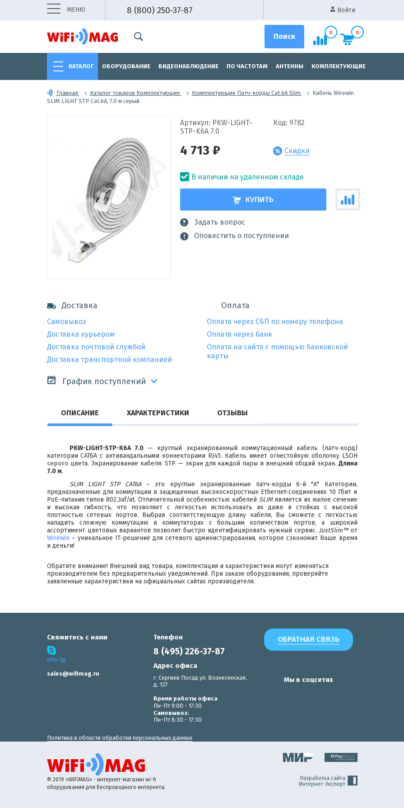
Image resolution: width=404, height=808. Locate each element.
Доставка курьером (81, 334)
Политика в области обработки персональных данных (119, 737)
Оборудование (126, 66)
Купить (253, 199)
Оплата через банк (239, 334)
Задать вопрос (212, 222)
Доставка (72, 305)
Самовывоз (66, 321)
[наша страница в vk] (269, 697)
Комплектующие (338, 66)
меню (66, 10)
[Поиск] (284, 36)
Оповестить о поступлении (234, 235)
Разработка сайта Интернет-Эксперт (328, 781)
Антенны (289, 66)
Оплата (235, 305)
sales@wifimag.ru (73, 673)
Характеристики (158, 413)
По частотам (247, 66)
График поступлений (96, 380)
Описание (80, 413)
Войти (342, 10)
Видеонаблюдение (188, 66)
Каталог (81, 66)
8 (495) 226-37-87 (189, 651)
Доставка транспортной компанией (109, 359)
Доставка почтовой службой (96, 347)
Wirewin (58, 538)
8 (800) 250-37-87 (160, 10)
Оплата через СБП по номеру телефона (275, 321)
